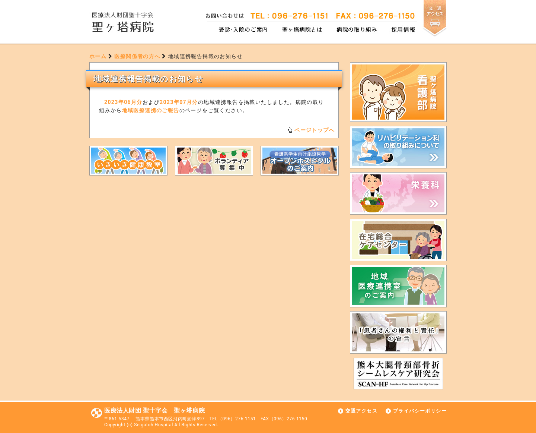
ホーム (97, 56)
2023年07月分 (179, 102)
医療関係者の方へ (137, 56)
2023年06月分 (123, 102)
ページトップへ (314, 130)
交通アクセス (361, 411)
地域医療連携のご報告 (150, 110)
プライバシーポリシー (420, 411)
